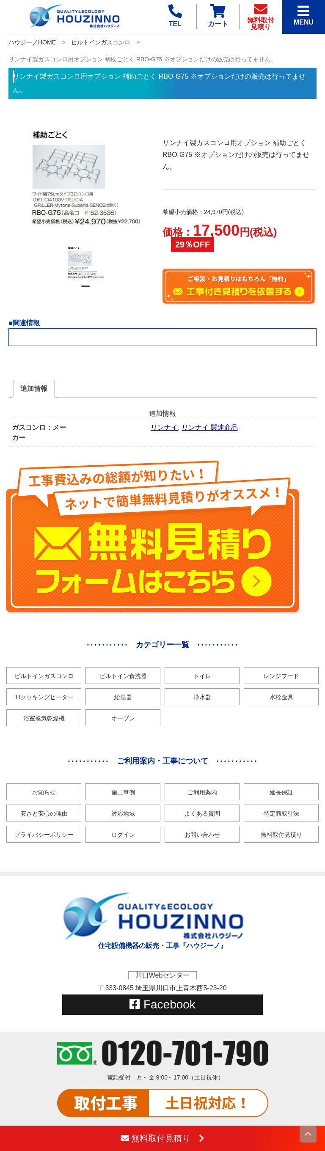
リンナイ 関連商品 (209, 427)
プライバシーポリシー (44, 834)
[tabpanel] (85, 261)
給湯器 (123, 697)
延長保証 (281, 792)
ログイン (123, 834)
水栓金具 (281, 697)
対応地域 (123, 813)
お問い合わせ (202, 834)
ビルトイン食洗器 (123, 676)
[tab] (34, 389)
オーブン (123, 718)
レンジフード (281, 676)
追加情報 (33, 388)
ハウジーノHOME (32, 42)
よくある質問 (202, 813)
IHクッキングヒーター (44, 697)
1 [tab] (85, 290)
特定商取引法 (281, 813)
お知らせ (44, 792)
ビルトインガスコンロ (100, 42)
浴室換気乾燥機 (44, 718)
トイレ (202, 676)
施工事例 (123, 792)
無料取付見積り (281, 834)
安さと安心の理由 (44, 813)
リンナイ (164, 427)
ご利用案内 (202, 792)
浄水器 (202, 697)
